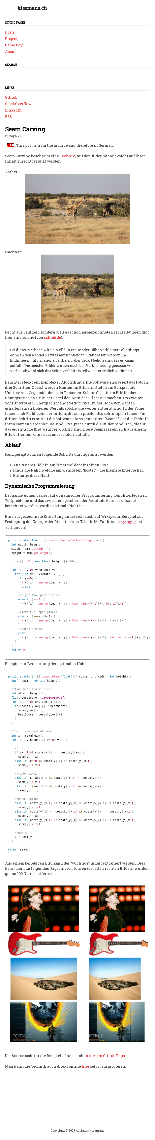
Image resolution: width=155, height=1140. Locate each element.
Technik (67, 156)
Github (11, 97)
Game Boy (14, 45)
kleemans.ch (32, 8)
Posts (9, 32)
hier (85, 1066)
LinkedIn (13, 110)
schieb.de (52, 337)
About (10, 51)
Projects (12, 38)
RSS (8, 116)
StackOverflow (18, 103)
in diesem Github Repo (104, 1055)
